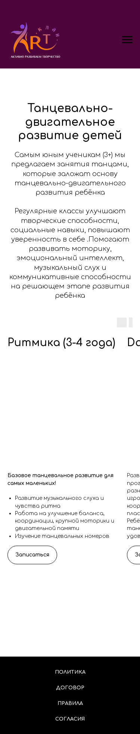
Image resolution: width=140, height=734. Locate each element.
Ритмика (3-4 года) (61, 343)
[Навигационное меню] (127, 40)
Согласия (70, 719)
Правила (70, 703)
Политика (70, 672)
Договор (70, 687)
